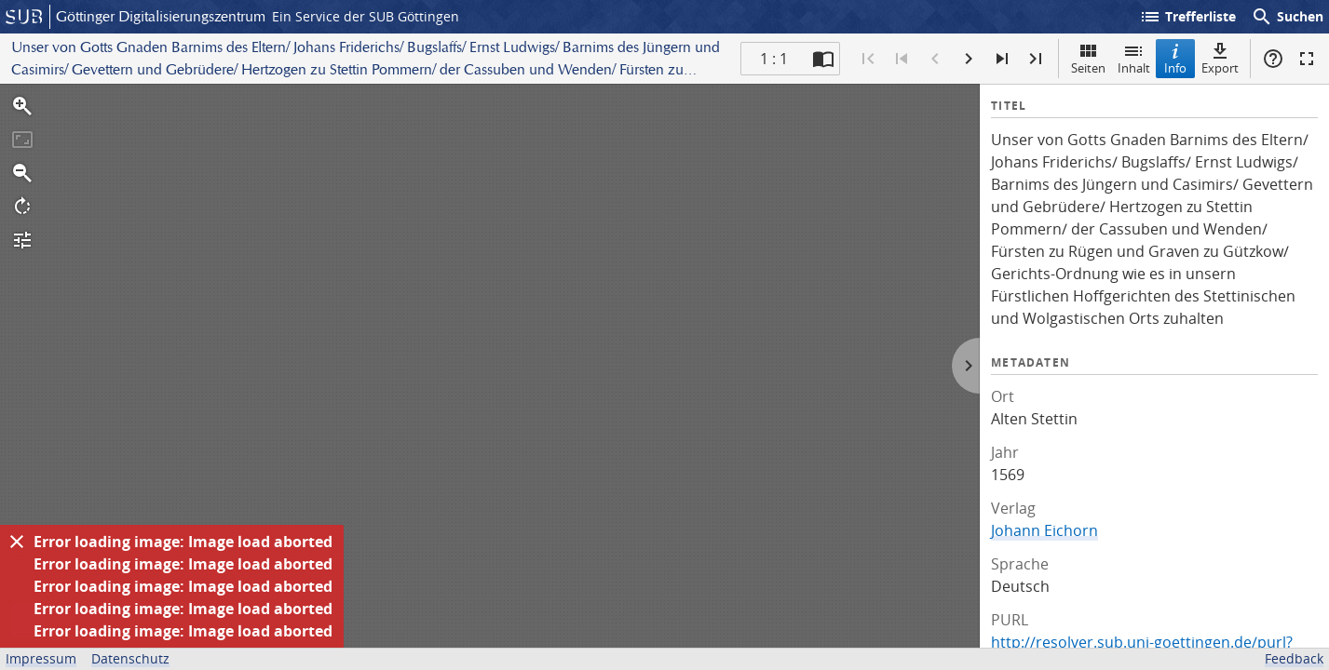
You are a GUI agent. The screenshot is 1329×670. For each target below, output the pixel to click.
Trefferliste (1187, 17)
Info (1175, 58)
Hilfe (1273, 58)
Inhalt (1134, 58)
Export (1220, 58)
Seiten (1088, 58)
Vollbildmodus (1306, 58)
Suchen (1287, 17)
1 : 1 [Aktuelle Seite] (774, 58)
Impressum (41, 658)
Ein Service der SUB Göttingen (365, 16)
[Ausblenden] (17, 541)
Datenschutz (130, 658)
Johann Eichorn (1044, 530)
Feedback (1294, 658)
